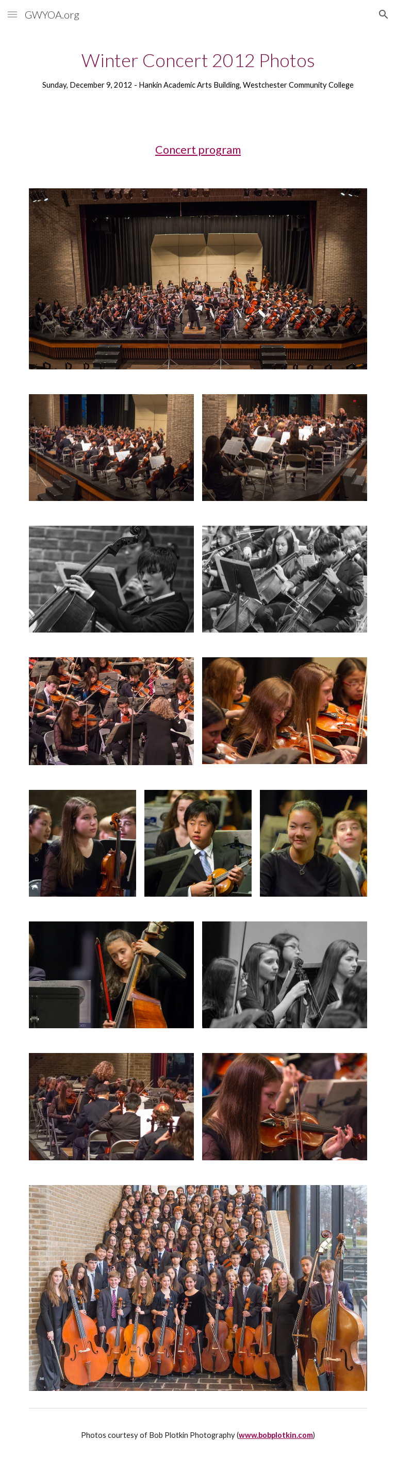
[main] (198, 69)
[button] (12, 14)
